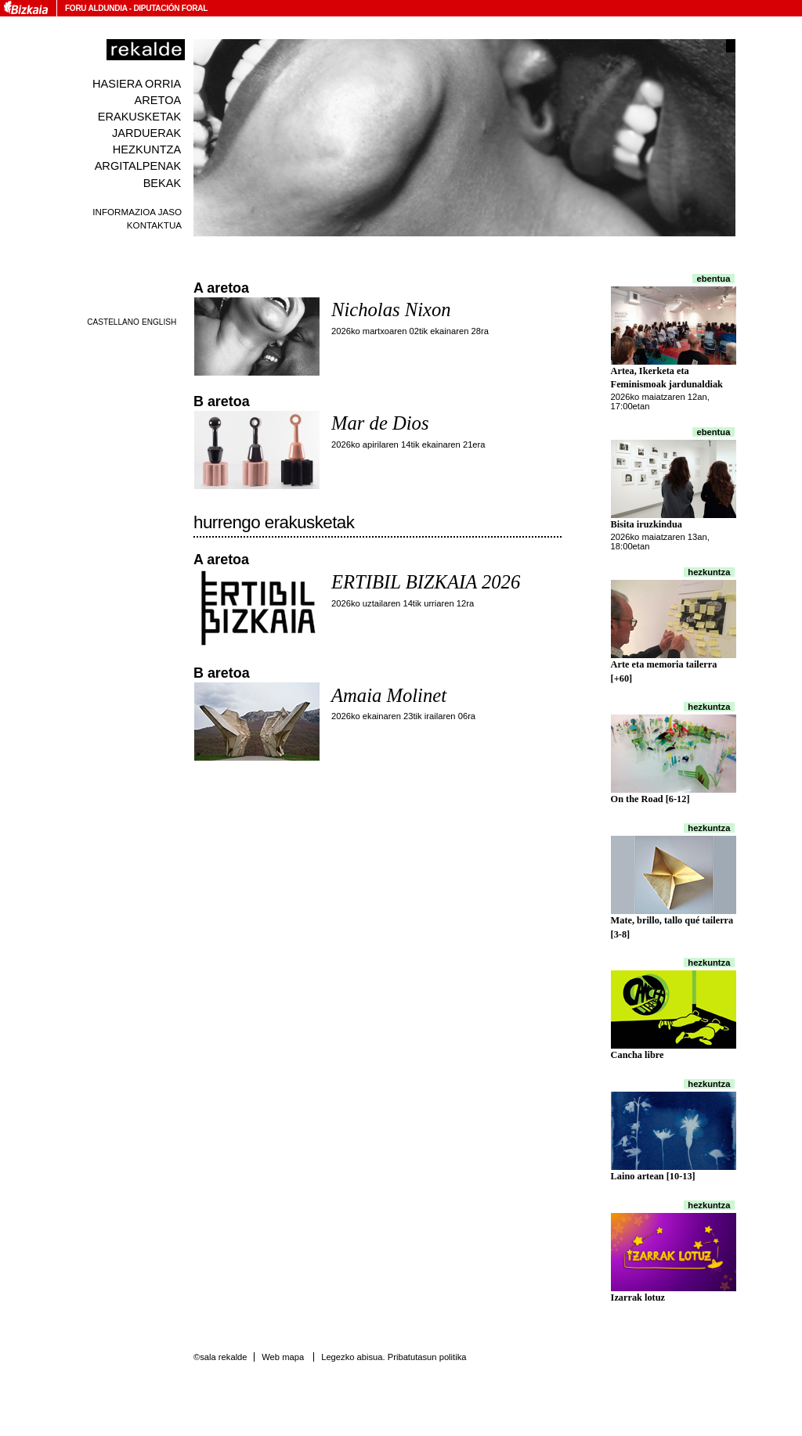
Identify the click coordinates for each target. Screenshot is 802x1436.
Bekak (162, 183)
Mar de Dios (379, 423)
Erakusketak (139, 116)
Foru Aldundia (96, 8)
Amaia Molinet (388, 695)
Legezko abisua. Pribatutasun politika (393, 1357)
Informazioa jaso (137, 212)
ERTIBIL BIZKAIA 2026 (425, 581)
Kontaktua (154, 225)
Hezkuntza (147, 149)
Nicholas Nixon (391, 309)
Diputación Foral (170, 8)
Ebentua (714, 278)
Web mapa (283, 1357)
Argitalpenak (138, 166)
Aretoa (158, 100)
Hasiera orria (136, 83)
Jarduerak (146, 133)
